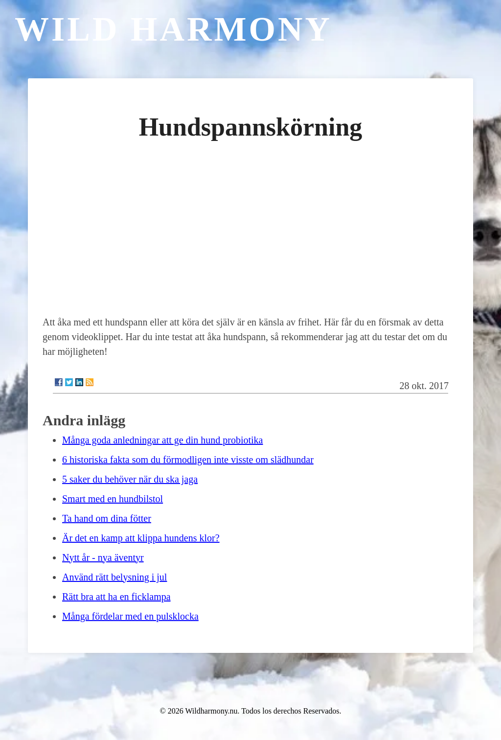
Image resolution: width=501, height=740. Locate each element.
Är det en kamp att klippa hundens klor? (141, 537)
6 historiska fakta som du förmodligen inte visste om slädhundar (188, 459)
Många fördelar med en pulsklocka (130, 616)
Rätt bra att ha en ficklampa (116, 596)
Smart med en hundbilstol (112, 498)
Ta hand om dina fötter (106, 518)
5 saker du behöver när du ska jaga (130, 479)
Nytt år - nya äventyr (103, 557)
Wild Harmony (173, 29)
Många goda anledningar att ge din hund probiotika (162, 440)
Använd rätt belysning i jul (114, 577)
